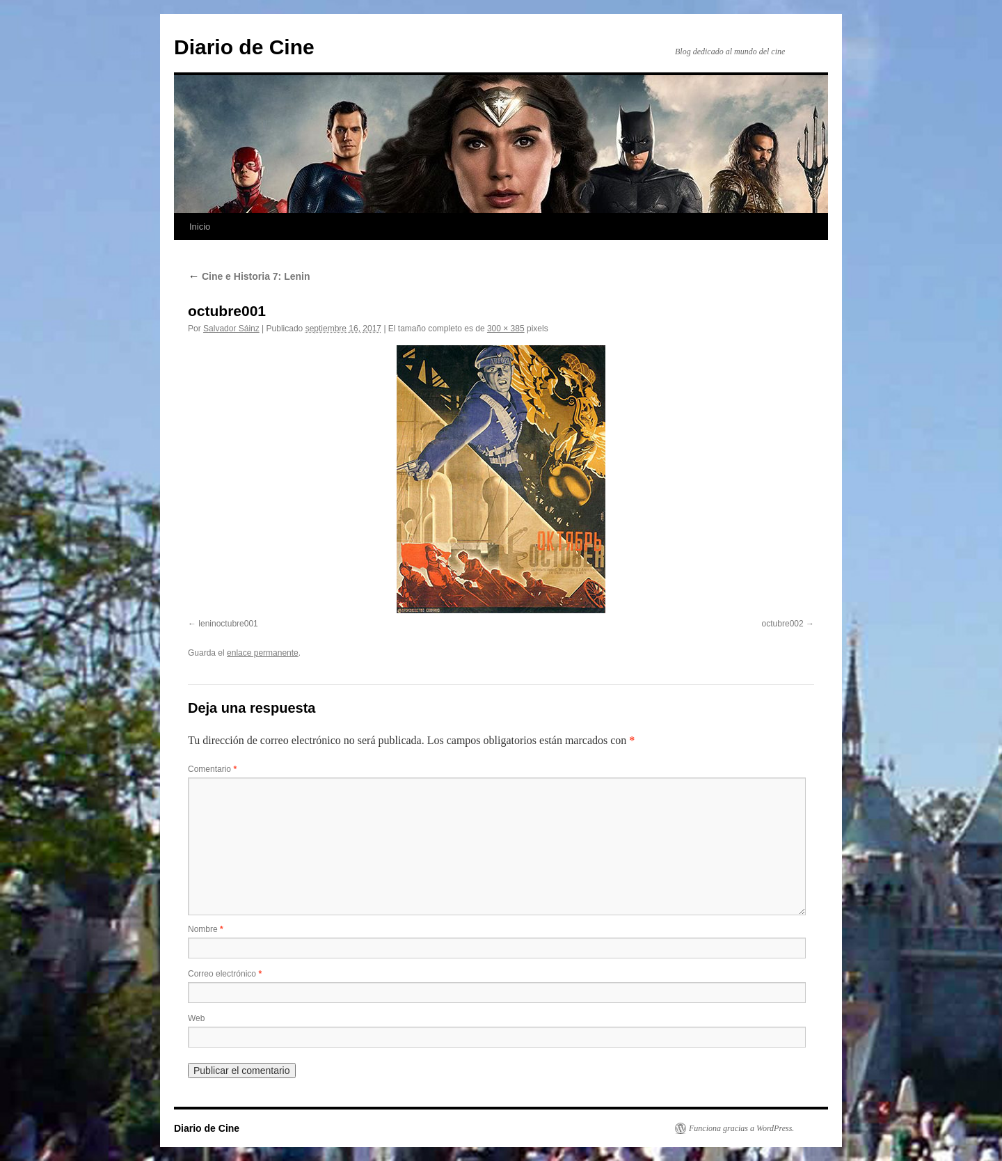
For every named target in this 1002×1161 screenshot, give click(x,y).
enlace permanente (263, 653)
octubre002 (783, 624)
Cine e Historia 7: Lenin (249, 276)
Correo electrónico (225, 974)
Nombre (205, 929)
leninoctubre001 (227, 624)
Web (196, 1018)
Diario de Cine (244, 46)
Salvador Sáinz (231, 328)
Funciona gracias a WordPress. (741, 1128)
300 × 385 (506, 328)
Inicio (199, 226)
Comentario (212, 769)
